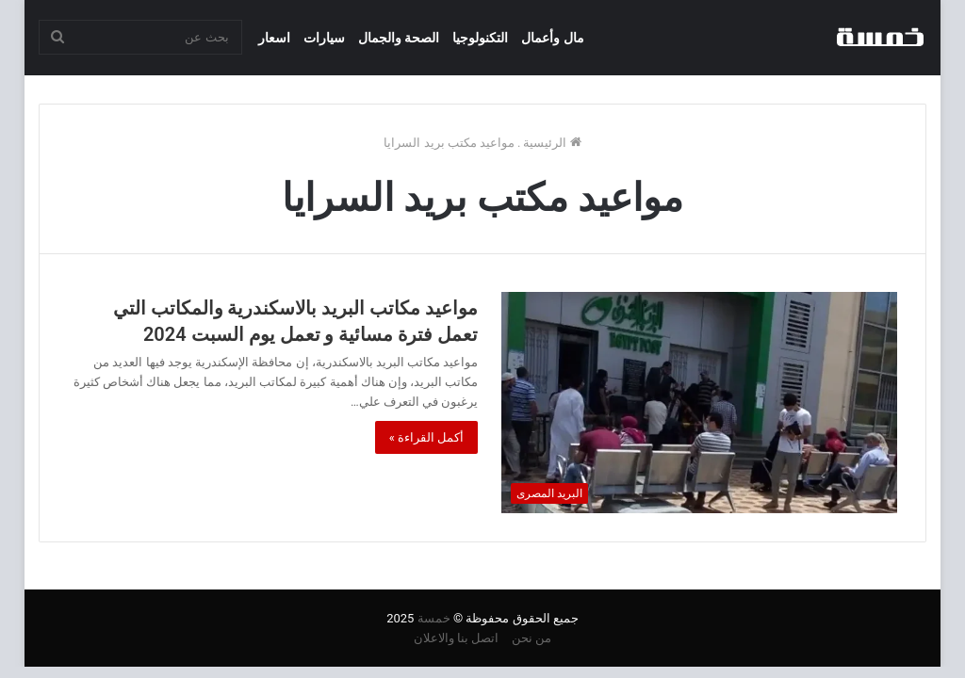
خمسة (433, 618)
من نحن (531, 638)
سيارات (324, 37)
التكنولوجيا (480, 37)
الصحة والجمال (398, 37)
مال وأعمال (552, 37)
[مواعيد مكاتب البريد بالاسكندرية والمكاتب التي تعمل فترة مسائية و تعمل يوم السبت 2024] (699, 402)
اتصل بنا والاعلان (456, 638)
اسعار (274, 37)
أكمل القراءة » (427, 437)
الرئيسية (552, 143)
